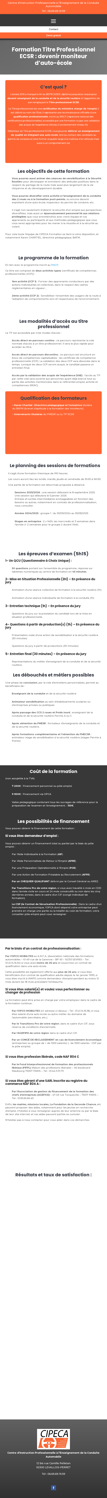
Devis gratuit (53, 35)
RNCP (54, 265)
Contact (53, 29)
